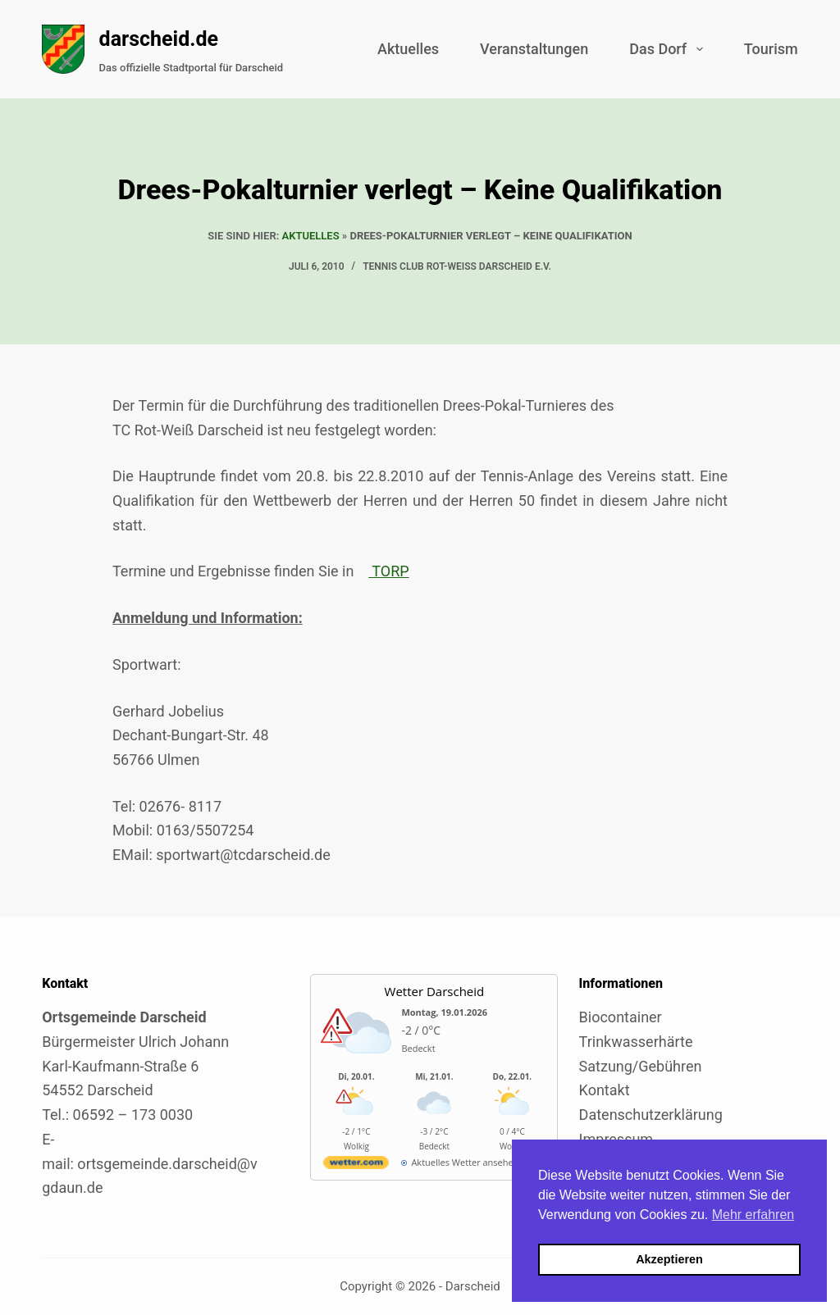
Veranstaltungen (534, 48)
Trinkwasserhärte (636, 1041)
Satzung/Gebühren (640, 1066)
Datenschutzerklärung (651, 1114)
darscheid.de (159, 39)
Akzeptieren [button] (669, 1259)
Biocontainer (620, 1017)
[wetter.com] (356, 1165)
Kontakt (604, 1090)
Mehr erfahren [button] (753, 1215)
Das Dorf (669, 49)
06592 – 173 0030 (133, 1114)
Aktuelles (408, 48)
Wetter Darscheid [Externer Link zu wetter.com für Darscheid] (435, 991)
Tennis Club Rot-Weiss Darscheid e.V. (457, 266)
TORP (388, 571)
